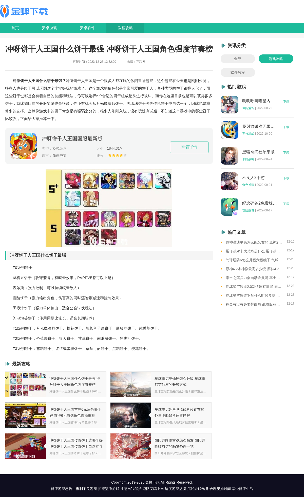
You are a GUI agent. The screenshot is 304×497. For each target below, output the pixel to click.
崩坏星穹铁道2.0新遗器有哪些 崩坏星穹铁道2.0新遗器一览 (254, 287)
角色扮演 (248, 185)
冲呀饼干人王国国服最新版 (72, 138)
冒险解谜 (248, 210)
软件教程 (238, 72)
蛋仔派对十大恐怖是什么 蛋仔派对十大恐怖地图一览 (254, 251)
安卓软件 (87, 28)
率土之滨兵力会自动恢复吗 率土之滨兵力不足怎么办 (254, 278)
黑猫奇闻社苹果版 (258, 152)
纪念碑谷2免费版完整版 (259, 203)
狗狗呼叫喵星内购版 (259, 101)
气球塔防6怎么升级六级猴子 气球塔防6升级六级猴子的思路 (254, 260)
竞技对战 (248, 133)
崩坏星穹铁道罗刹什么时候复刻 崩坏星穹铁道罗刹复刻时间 (254, 295)
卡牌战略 (248, 159)
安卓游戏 (49, 28)
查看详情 (189, 147)
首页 (15, 28)
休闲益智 (248, 108)
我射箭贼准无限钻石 (259, 127)
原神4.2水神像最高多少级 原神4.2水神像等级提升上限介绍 (254, 269)
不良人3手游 (253, 178)
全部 (237, 59)
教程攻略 (125, 28)
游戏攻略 (276, 59)
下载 (286, 101)
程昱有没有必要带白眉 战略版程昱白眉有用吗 (254, 304)
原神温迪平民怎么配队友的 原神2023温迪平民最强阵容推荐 (254, 242)
